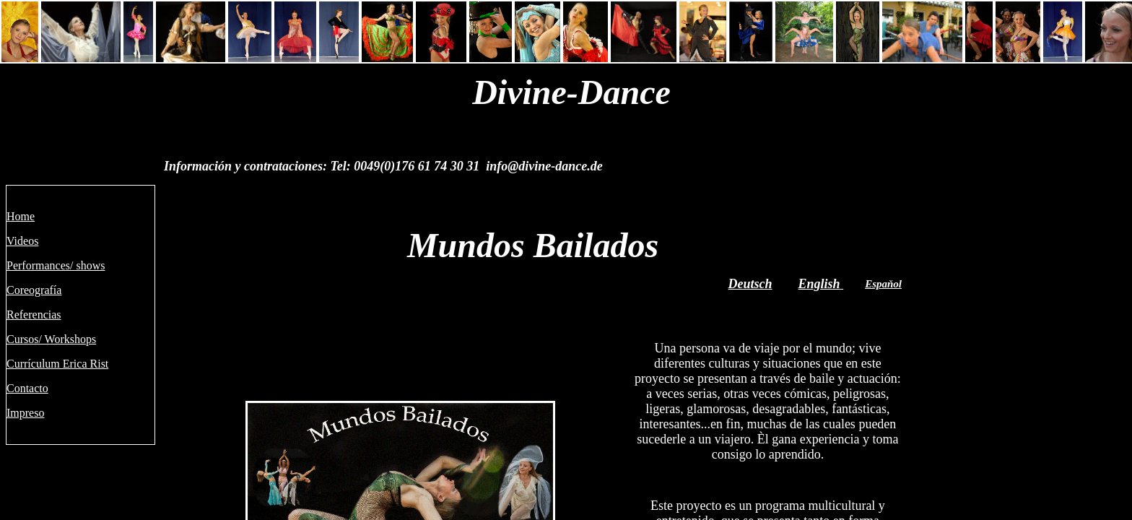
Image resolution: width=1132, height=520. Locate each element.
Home (20, 216)
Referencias (33, 314)
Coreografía (33, 290)
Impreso (25, 413)
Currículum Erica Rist (57, 364)
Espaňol (883, 284)
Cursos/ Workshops (51, 339)
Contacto (27, 388)
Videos (22, 241)
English (819, 284)
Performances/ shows (55, 265)
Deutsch (750, 284)
